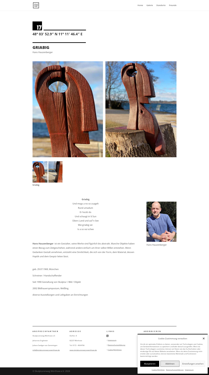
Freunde (172, 5)
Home (140, 5)
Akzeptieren (149, 363)
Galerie (149, 5)
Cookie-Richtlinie (158, 370)
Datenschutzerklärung (175, 370)
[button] (203, 338)
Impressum (189, 370)
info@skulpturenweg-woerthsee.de (46, 350)
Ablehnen (169, 363)
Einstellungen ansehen (193, 363)
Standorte (161, 5)
